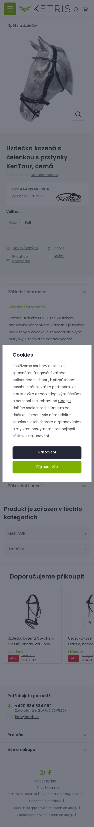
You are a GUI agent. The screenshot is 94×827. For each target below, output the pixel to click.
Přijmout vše (47, 467)
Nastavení (47, 452)
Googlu (64, 401)
